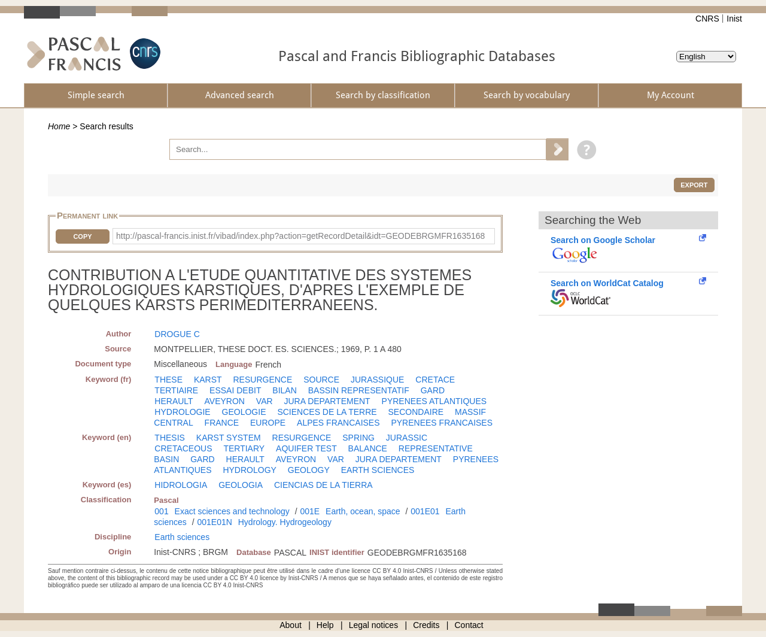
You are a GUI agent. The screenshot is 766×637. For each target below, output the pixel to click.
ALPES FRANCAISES (338, 422)
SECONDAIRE (416, 412)
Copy (82, 236)
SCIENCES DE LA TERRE (326, 412)
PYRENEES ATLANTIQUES (434, 401)
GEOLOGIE (244, 412)
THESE (168, 379)
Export (693, 185)
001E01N (214, 522)
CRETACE (435, 379)
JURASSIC (406, 437)
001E (310, 511)
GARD (433, 390)
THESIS (169, 437)
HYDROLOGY (249, 470)
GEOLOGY (309, 470)
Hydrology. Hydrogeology (285, 522)
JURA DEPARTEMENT (327, 401)
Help (325, 625)
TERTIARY (244, 448)
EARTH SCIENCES (378, 470)
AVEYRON (225, 401)
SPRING (358, 437)
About (290, 625)
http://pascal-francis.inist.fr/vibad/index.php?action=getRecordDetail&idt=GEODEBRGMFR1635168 (300, 236)
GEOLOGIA (240, 485)
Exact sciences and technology (232, 511)
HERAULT (173, 401)
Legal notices (374, 625)
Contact (469, 625)
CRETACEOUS (183, 448)
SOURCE (321, 379)
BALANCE (367, 448)
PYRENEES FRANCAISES (442, 422)
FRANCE (222, 422)
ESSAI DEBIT (235, 390)
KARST (208, 379)
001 (161, 511)
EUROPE (267, 422)
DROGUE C (176, 334)
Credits (426, 625)
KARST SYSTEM (228, 437)
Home (59, 126)
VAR (264, 401)
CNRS (707, 18)
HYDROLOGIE (182, 412)
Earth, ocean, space (363, 511)
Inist (734, 18)
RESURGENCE (262, 379)
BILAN (284, 390)
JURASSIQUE (377, 379)
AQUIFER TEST (306, 448)
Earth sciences (181, 537)
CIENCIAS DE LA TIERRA (323, 485)
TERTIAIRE (176, 390)
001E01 (425, 511)
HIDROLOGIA (180, 485)
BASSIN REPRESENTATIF (358, 390)
